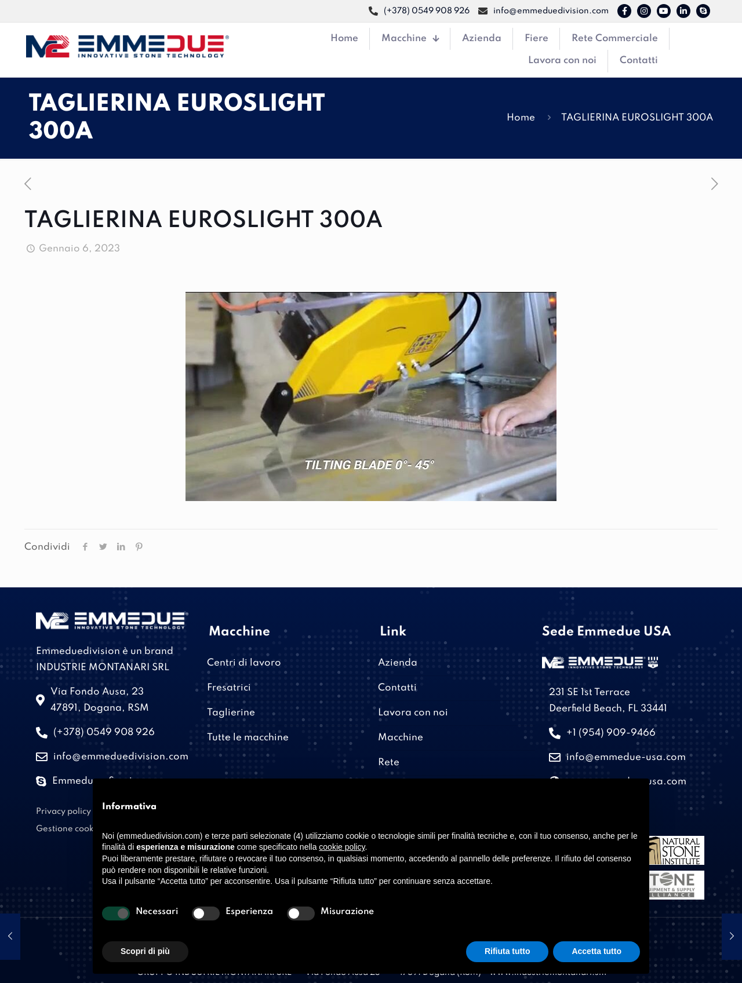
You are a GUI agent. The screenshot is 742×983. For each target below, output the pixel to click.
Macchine (400, 738)
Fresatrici (229, 688)
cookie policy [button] (342, 847)
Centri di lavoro (244, 663)
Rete (388, 763)
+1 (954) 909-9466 (611, 733)
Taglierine (231, 713)
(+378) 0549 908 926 (104, 732)
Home (521, 118)
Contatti (397, 688)
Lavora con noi (413, 713)
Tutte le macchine (248, 738)
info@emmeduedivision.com (120, 757)
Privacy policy (63, 811)
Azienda (397, 663)
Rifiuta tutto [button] (507, 951)
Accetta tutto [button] (596, 951)
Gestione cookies (71, 829)
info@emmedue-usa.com (626, 757)
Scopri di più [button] (145, 951)
